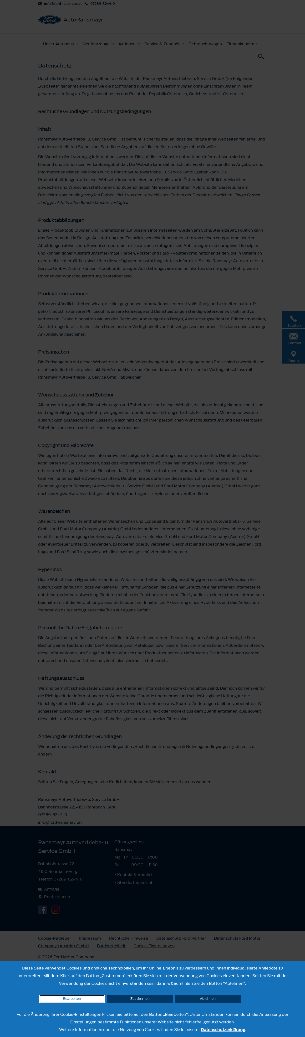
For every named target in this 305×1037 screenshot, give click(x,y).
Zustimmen (140, 998)
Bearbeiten (72, 998)
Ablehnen (208, 998)
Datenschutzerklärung (223, 1029)
